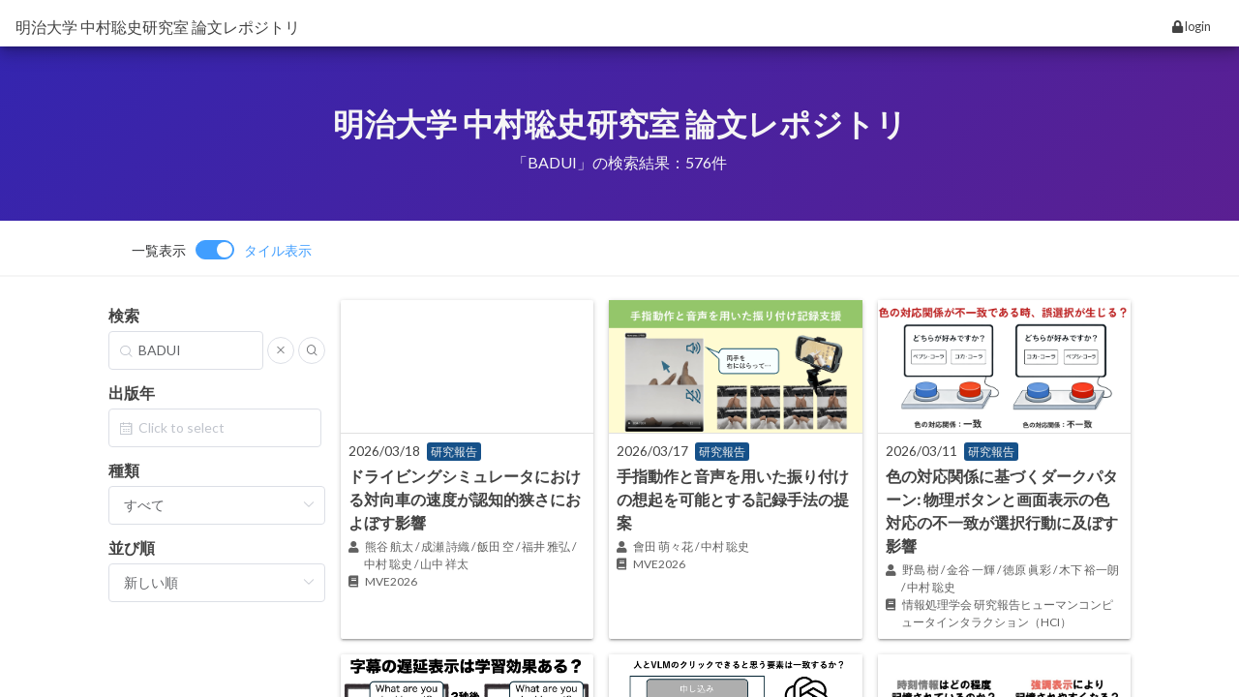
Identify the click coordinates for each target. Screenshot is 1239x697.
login (1191, 26)
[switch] (222, 249)
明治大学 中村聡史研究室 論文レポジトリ (157, 26)
